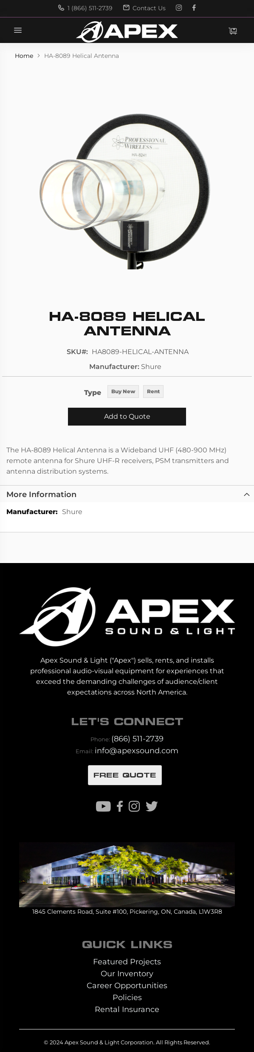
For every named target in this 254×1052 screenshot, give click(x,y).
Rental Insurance (127, 1009)
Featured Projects (127, 961)
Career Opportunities (127, 985)
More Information (41, 494)
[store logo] (127, 32)
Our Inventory (127, 973)
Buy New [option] (123, 391)
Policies (127, 997)
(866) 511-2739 (137, 738)
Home (25, 56)
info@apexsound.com (136, 750)
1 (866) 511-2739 (85, 8)
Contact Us (144, 8)
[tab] (127, 493)
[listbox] (135, 392)
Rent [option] (153, 391)
